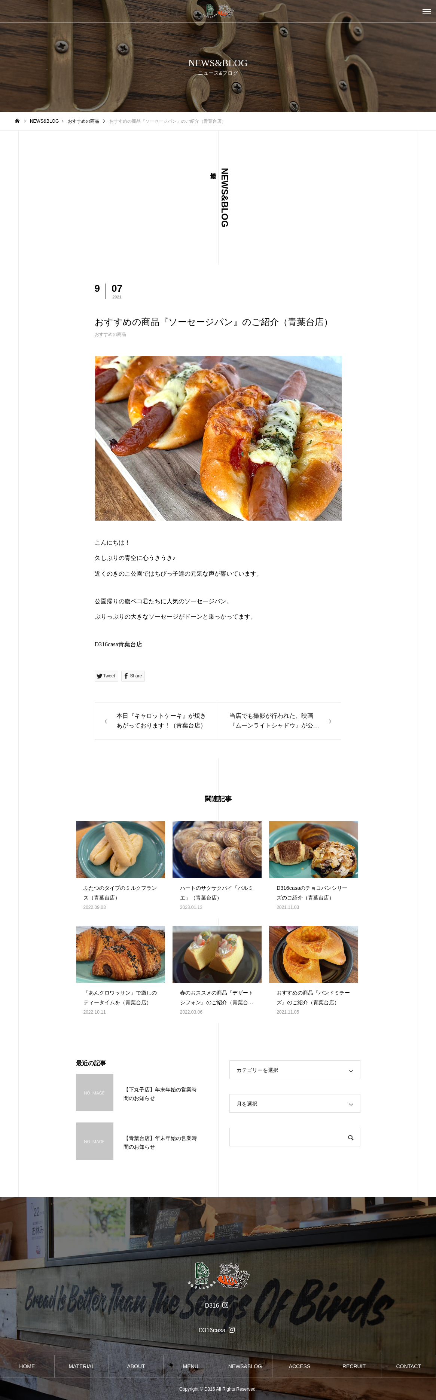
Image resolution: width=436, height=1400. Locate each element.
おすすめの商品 (110, 334)
